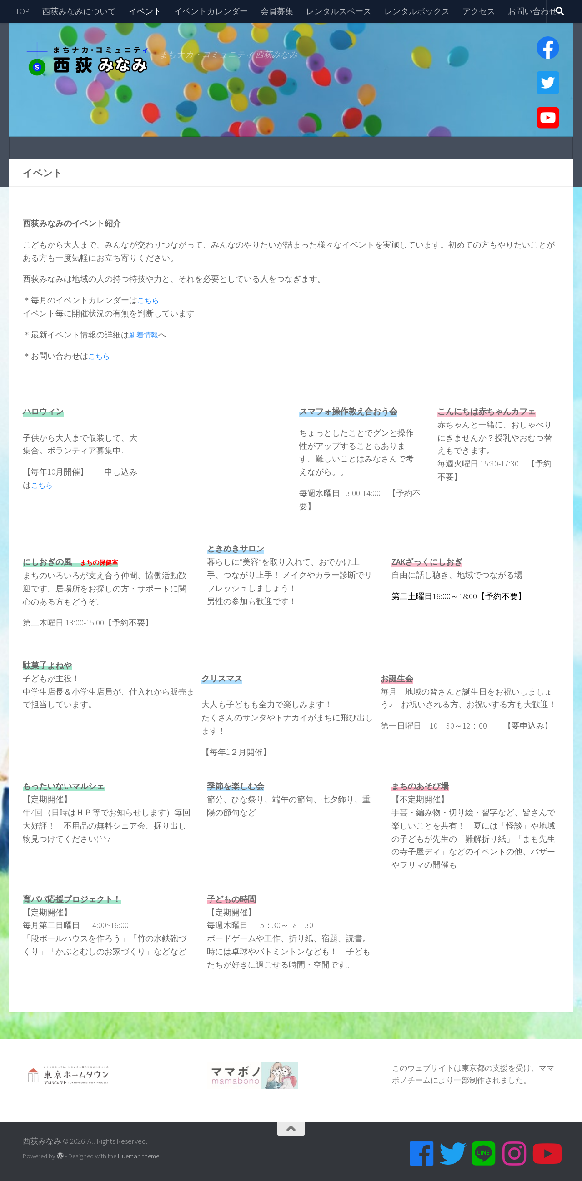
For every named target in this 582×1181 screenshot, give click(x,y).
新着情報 (145, 334)
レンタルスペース (338, 11)
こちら (149, 300)
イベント (145, 11)
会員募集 (277, 11)
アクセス (478, 11)
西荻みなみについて (79, 11)
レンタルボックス (417, 11)
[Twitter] (453, 1153)
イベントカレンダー (211, 11)
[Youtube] (545, 1153)
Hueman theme (138, 1155)
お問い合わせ (532, 11)
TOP (22, 11)
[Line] (483, 1153)
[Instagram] (514, 1153)
